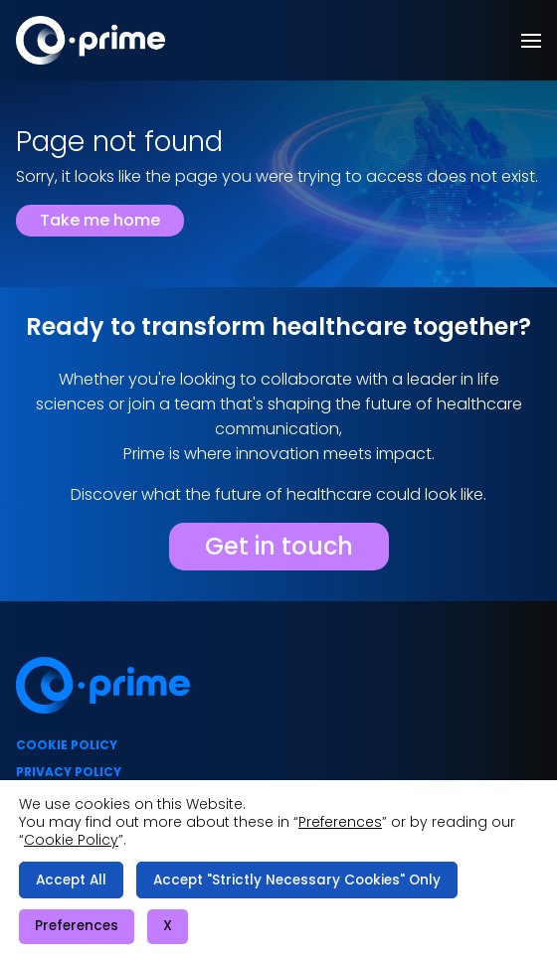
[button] (531, 41)
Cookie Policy (71, 840)
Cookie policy (66, 744)
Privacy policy (68, 771)
